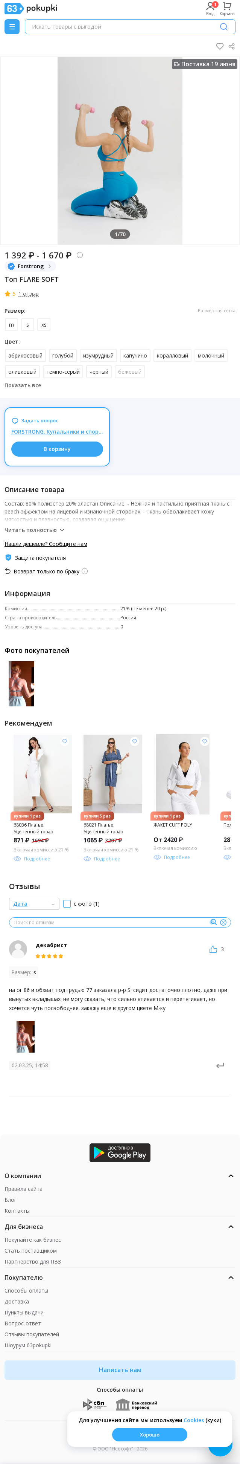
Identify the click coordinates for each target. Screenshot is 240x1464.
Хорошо (149, 1434)
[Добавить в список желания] (64, 741)
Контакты (17, 1210)
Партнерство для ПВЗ (33, 1261)
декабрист (51, 945)
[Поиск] (223, 27)
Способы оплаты (26, 1290)
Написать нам (120, 1370)
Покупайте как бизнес (33, 1239)
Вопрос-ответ (23, 1323)
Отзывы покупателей (32, 1334)
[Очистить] (223, 922)
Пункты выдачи (24, 1312)
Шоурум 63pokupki (28, 1345)
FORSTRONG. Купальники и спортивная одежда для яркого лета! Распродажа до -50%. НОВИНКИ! (57, 431)
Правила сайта (24, 1188)
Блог (11, 1199)
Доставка (17, 1301)
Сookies (194, 1420)
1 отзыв (28, 293)
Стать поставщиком (31, 1250)
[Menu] (12, 26)
